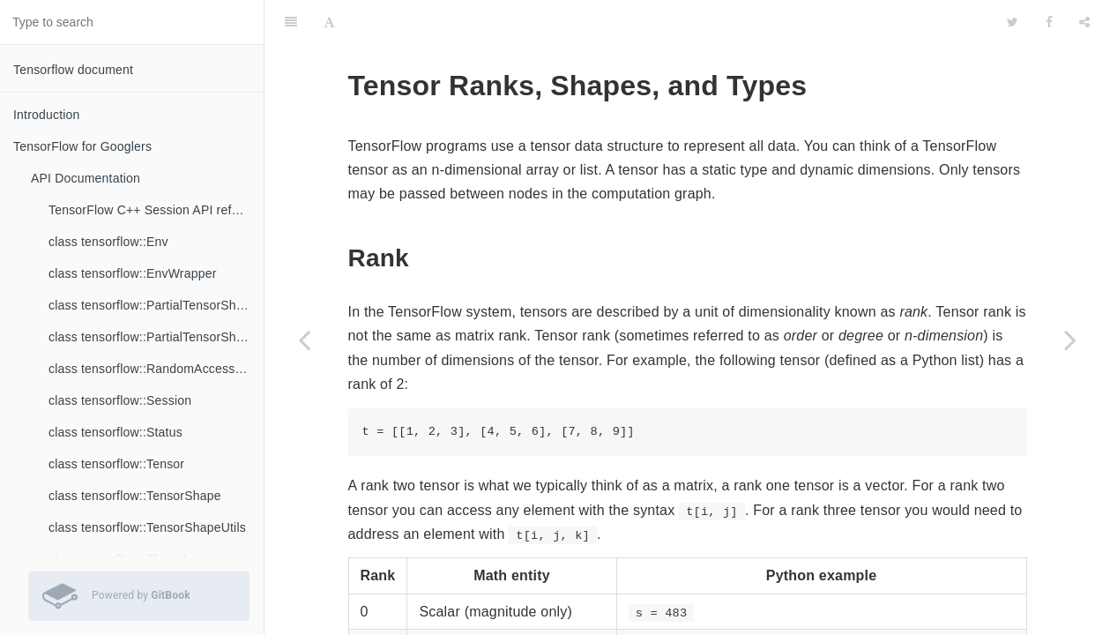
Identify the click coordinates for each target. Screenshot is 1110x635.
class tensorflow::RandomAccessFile (152, 369)
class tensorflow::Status (115, 432)
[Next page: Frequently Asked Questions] (1070, 339)
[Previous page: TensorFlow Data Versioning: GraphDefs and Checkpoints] (304, 339)
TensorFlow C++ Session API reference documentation (156, 210)
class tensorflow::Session (119, 400)
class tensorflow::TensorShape (134, 496)
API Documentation (85, 178)
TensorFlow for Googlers (82, 146)
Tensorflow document (73, 70)
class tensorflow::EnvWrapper (132, 273)
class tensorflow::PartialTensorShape (152, 305)
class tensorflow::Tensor (116, 464)
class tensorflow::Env (108, 242)
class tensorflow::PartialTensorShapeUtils (156, 337)
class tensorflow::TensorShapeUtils (147, 527)
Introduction (46, 115)
